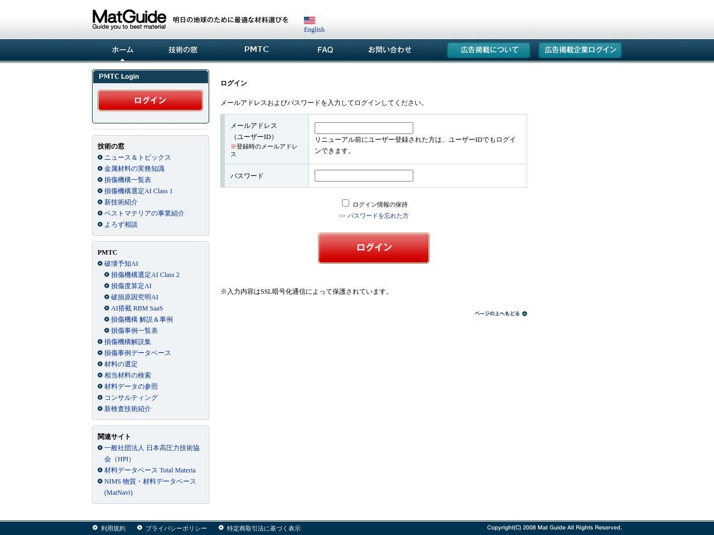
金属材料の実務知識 (134, 169)
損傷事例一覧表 (134, 331)
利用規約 (113, 528)
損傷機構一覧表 (127, 180)
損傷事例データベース (137, 353)
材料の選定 (121, 364)
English (314, 26)
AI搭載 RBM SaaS (137, 308)
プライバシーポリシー (176, 528)
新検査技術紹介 (127, 409)
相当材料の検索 (127, 375)
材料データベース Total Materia (150, 470)
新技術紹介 (121, 202)
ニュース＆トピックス (137, 157)
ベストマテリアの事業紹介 (144, 213)
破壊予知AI (121, 264)
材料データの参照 (131, 386)
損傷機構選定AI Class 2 (145, 275)
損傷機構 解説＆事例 (142, 319)
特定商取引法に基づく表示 (264, 528)
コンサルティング (131, 398)
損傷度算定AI (131, 286)
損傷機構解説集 (127, 342)
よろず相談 (121, 224)
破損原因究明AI (134, 297)
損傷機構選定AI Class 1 (138, 191)
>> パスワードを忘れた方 (373, 215)
